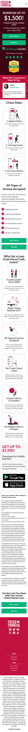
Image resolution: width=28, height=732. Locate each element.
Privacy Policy (14, 668)
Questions (14, 659)
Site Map (14, 670)
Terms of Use (14, 666)
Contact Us (14, 657)
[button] (26, 4)
